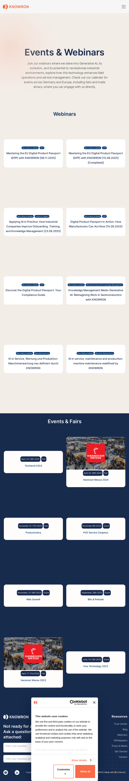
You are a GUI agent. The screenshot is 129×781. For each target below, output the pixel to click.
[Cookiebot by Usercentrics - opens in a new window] (73, 702)
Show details (79, 760)
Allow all (85, 771)
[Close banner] (94, 702)
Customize (63, 771)
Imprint (30, 772)
